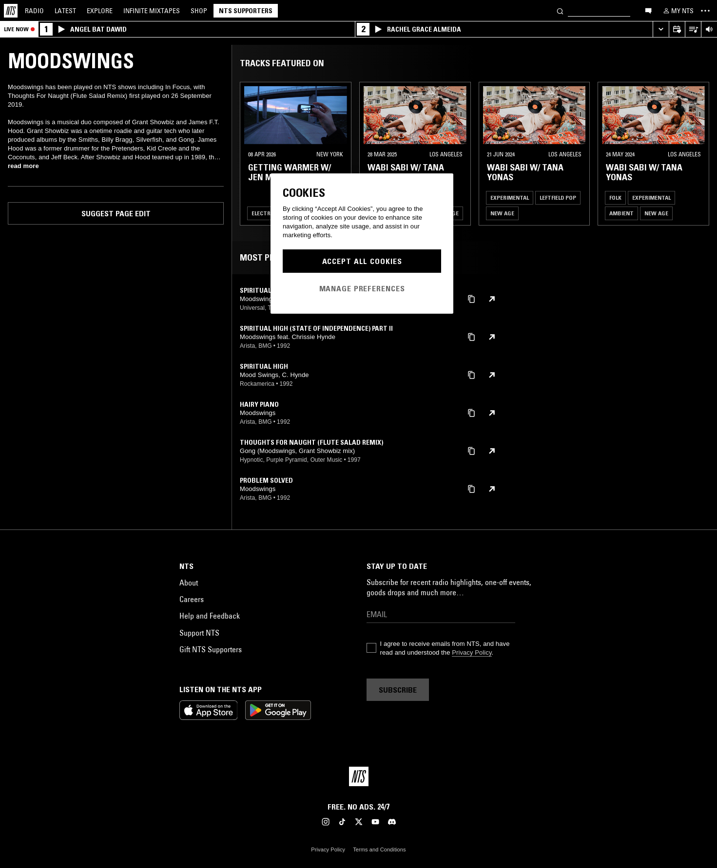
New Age (502, 213)
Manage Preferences (362, 288)
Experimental (509, 197)
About (188, 582)
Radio (34, 10)
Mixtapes (151, 10)
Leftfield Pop (558, 197)
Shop (199, 10)
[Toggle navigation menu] (705, 11)
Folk (615, 197)
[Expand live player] (661, 29)
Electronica (269, 213)
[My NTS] (678, 10)
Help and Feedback (209, 616)
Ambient (621, 213)
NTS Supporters (245, 10)
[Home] (11, 11)
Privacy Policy (471, 652)
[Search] (560, 10)
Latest (65, 10)
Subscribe (398, 690)
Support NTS (199, 633)
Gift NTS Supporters (210, 649)
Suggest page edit (116, 213)
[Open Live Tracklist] (693, 29)
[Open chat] (648, 10)
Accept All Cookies (362, 261)
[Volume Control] (709, 29)
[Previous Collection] (698, 153)
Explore (100, 10)
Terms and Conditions (379, 849)
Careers (191, 599)
